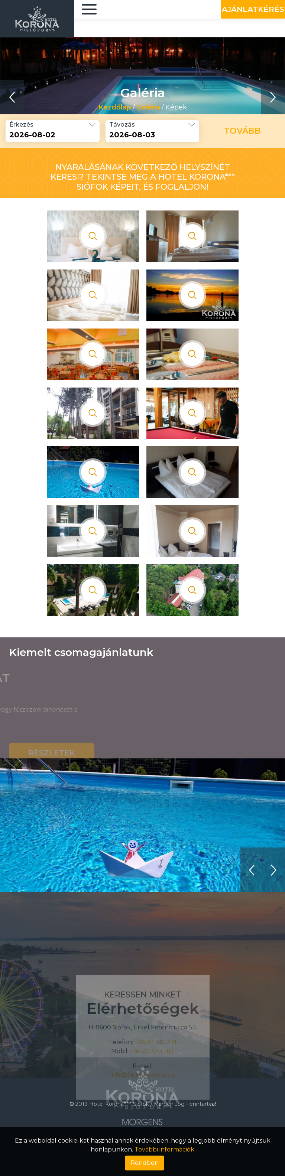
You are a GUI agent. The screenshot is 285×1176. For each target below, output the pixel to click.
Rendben (144, 1162)
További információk (164, 1149)
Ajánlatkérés (253, 9)
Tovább (242, 131)
